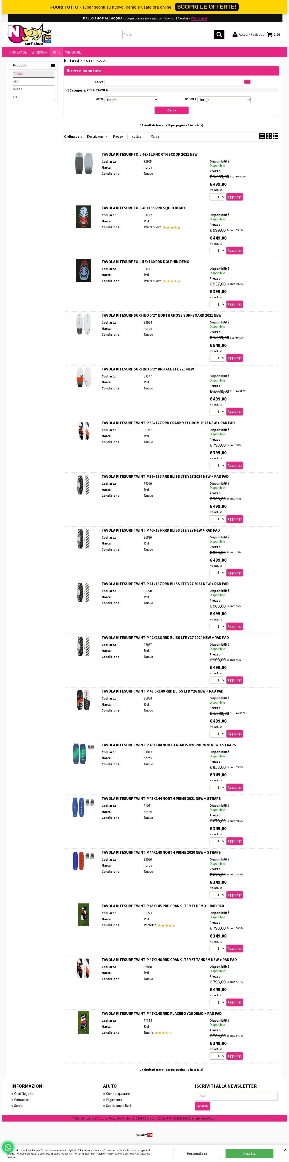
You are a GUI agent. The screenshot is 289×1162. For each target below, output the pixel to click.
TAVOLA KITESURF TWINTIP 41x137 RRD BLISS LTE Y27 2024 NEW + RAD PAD (165, 583)
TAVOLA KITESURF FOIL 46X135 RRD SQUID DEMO (143, 207)
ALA (15, 81)
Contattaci (21, 1100)
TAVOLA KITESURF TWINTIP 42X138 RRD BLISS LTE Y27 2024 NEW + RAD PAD (165, 637)
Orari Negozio (23, 1093)
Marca (99, 99)
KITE (57, 52)
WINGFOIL (73, 52)
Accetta (249, 1153)
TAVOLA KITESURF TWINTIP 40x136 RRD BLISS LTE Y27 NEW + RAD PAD (161, 530)
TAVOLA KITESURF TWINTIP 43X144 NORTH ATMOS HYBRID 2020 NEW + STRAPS (169, 744)
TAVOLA (18, 73)
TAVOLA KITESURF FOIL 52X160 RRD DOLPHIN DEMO (145, 261)
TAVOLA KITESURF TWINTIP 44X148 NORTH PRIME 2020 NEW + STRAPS (161, 852)
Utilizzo (190, 99)
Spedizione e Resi (118, 1105)
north (148, 167)
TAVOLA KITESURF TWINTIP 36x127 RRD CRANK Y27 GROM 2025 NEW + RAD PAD (168, 422)
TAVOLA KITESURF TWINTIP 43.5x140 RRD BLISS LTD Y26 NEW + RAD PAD (163, 691)
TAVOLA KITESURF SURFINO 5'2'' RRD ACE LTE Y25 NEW (148, 369)
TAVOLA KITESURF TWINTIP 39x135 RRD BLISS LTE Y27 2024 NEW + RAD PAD (165, 476)
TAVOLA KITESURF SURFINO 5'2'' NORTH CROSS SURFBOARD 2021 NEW (161, 315)
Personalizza (197, 1153)
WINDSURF (40, 52)
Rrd (146, 221)
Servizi (18, 1105)
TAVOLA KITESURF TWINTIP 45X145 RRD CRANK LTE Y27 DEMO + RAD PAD (163, 905)
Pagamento (114, 1100)
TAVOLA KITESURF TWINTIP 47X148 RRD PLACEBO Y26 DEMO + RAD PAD (162, 1013)
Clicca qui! (199, 18)
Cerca (99, 82)
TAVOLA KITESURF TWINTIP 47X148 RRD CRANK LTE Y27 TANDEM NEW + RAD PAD (169, 959)
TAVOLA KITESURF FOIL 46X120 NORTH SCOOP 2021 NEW (150, 154)
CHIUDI (285, 1149)
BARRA (17, 89)
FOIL (16, 97)
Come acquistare (118, 1093)
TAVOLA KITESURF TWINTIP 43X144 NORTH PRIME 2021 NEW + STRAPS (161, 798)
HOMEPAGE (18, 52)
